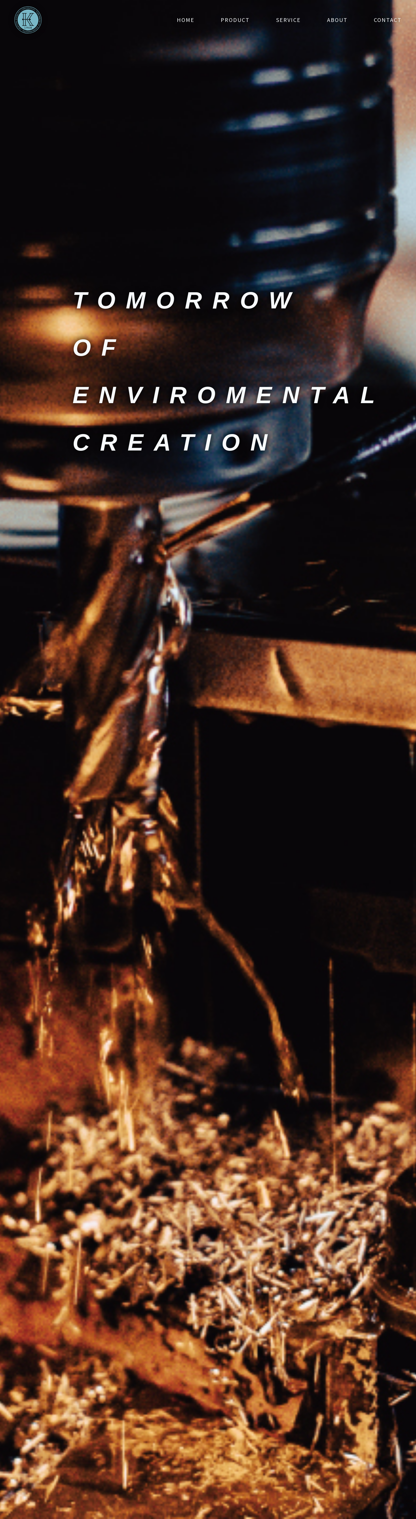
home (185, 19)
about (337, 19)
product (235, 19)
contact (388, 19)
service (288, 19)
